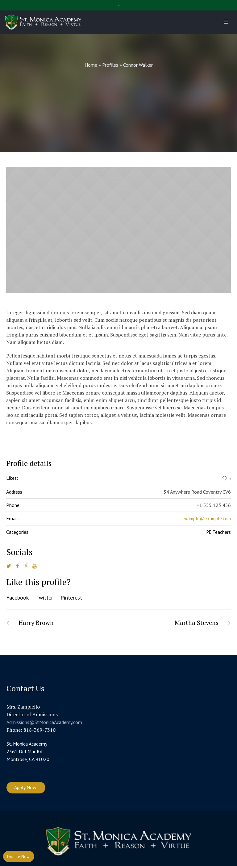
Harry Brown (36, 622)
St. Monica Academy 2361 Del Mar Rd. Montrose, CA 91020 (27, 751)
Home (91, 65)
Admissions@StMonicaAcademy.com (44, 722)
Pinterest (71, 597)
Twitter (44, 597)
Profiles (110, 65)
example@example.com (206, 518)
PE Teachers (218, 532)
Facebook (17, 597)
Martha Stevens (196, 622)
